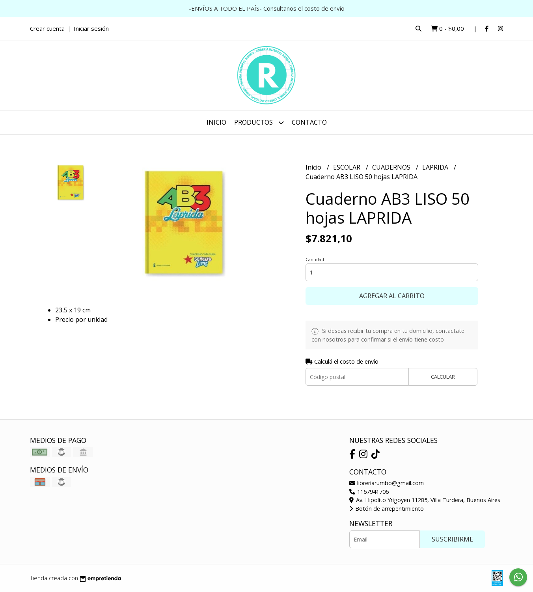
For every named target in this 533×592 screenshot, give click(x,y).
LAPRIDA (436, 167)
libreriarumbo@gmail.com (386, 483)
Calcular (443, 376)
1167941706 (369, 491)
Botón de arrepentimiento (386, 508)
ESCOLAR (347, 167)
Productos (259, 122)
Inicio (216, 122)
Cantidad (315, 259)
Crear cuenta (47, 28)
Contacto (309, 122)
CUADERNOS (392, 167)
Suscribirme (452, 539)
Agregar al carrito (392, 295)
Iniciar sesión (91, 28)
